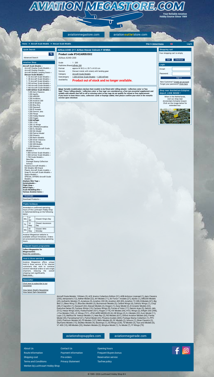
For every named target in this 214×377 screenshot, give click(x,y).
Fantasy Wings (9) (102, 308)
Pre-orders (66, 357)
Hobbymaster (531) (89, 311)
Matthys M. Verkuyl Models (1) (80, 315)
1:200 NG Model (34, 131)
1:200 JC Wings (34, 125)
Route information (33, 352)
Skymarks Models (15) (67, 323)
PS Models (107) (89, 320)
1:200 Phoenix (33, 135)
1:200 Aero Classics (36, 92)
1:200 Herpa (33, 114)
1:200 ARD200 (33, 96)
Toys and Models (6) (145, 323)
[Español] (175, 44)
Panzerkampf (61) (75, 318)
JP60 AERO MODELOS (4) (101, 313)
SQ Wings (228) (115, 323)
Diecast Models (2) (96, 306)
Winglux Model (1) (110, 325)
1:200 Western (34, 146)
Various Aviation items (32, 192)
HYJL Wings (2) (133, 311)
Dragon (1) (110, 306)
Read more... (28, 275)
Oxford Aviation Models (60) (134, 315)
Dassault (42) (81, 306)
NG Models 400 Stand (34, 168)
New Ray (29, 159)
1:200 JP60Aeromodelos (38, 127)
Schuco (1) (131, 320)
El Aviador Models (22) (140, 306)
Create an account (181, 82)
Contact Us (66, 348)
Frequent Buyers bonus (109, 352)
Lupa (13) (61, 315)
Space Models (30, 174)
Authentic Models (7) (70, 301)
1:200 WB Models (35, 144)
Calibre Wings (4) (125, 303)
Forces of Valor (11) (120, 308)
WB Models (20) (75, 325)
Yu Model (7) (124, 325)
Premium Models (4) (72, 320)
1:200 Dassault (34, 107)
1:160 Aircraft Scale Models (37, 88)
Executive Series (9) (65, 308)
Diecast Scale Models (34, 75)
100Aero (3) (82, 296)
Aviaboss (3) (86, 301)
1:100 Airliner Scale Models (37, 83)
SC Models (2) (119, 320)
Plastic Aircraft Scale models (37, 170)
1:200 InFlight (33, 120)
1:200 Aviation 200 (35, 101)
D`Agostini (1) (67, 306)
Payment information (72, 352)
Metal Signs (28, 187)
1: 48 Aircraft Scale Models (37, 79)
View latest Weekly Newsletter (35, 290)
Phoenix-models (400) (112, 318)
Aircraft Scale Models (32, 66)
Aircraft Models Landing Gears (37, 72)
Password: (164, 73)
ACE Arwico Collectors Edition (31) (104, 296)
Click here (183, 84)
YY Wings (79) (137, 325)
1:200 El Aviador (34, 109)
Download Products (31, 199)
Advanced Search (31, 58)
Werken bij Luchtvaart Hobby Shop (42, 365)
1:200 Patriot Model (36, 133)
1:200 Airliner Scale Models (37, 90)
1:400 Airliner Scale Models (37, 153)
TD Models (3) (129, 323)
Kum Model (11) (148, 313)
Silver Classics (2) (145, 320)
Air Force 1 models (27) (120, 299)
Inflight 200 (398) (149, 311)
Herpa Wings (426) (71, 311)
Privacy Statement (70, 361)
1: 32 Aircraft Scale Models (37, 77)
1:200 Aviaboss (34, 99)
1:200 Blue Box (34, 105)
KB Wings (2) (119, 313)
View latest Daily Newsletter (34, 292)
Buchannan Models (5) (106, 303)
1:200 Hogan (33, 118)
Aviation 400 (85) (116, 301)
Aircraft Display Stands (34, 70)
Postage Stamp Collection (37, 161)
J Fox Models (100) (65, 313)
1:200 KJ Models (35, 129)
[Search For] (36, 54)
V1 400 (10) (62, 325)
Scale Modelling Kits (31, 190)
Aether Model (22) (86, 299)
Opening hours (105, 348)
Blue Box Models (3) (87, 303)
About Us (28, 348)
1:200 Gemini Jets (35, 112)
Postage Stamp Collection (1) (136, 318)
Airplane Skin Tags (30, 181)
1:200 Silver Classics (36, 140)
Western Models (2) (92, 325)
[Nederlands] (167, 44)
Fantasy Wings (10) (84, 308)
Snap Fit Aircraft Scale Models (37, 172)
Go (51, 54)
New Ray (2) (99, 315)
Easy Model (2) (122, 306)
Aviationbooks (29, 183)
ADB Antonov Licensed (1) (132, 296)
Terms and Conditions (35, 361)
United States (158, 44)
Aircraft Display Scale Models (37, 68)
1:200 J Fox (32, 122)
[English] (171, 44)
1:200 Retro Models (36, 138)
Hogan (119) (105, 311)
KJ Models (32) (133, 313)
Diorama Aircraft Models (35, 166)
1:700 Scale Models (34, 157)
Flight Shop (27, 185)
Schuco (29, 164)
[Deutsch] (180, 44)
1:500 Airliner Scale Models (37, 155)
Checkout (179, 60)
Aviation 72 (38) (132, 301)
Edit (168, 60)
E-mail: (162, 69)
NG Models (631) (113, 315)
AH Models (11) (102, 299)
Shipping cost (31, 357)
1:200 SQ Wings (34, 142)
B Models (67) (146, 301)
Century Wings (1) (142, 303)
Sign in (179, 78)
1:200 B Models (34, 103)
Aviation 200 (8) (100, 301)
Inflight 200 (77, 65)
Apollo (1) (136, 299)
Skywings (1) (101, 323)
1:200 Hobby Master (36, 116)
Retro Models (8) (104, 320)
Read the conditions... (32, 254)
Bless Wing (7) (70, 303)
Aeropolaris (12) (70, 299)
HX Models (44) (118, 311)
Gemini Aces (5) (137, 308)
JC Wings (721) (82, 313)
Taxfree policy (104, 361)
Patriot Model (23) (93, 318)
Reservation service (107, 357)
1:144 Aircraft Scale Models (37, 85)
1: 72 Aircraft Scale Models (37, 81)
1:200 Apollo (33, 94)
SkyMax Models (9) (86, 323)
